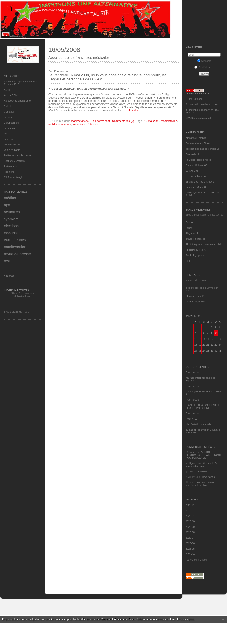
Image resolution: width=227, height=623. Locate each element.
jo (187, 471)
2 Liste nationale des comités (202, 104)
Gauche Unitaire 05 (196, 165)
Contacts (9, 111)
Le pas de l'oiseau (196, 176)
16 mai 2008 (151, 121)
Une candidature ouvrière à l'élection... (200, 484)
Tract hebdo (192, 372)
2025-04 (190, 554)
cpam (67, 124)
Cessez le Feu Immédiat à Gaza (202, 464)
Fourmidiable (193, 154)
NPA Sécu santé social (198, 118)
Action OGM (11, 95)
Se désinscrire (204, 67)
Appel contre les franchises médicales (79, 57)
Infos (6, 133)
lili (187, 482)
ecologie (8, 117)
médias (10, 198)
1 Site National (194, 99)
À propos (9, 276)
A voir (7, 89)
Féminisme (10, 128)
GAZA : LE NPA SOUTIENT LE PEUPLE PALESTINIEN (203, 406)
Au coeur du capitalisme (17, 100)
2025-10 (190, 521)
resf (7, 261)
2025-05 (190, 548)
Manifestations (12, 144)
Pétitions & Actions (14, 161)
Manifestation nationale (198, 424)
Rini (188, 260)
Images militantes (195, 238)
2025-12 (190, 510)
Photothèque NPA (195, 249)
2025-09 (190, 526)
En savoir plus (185, 619)
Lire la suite (131, 110)
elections (11, 226)
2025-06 (190, 543)
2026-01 (190, 505)
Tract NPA (191, 418)
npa (7, 205)
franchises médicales (85, 124)
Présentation (11, 166)
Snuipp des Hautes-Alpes (200, 181)
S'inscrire (204, 60)
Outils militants (12, 150)
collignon (191, 463)
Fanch (189, 228)
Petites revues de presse (17, 155)
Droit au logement (195, 301)
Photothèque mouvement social (203, 244)
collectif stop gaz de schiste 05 (202, 148)
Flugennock (192, 233)
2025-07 (190, 537)
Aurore (190, 452)
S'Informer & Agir (13, 177)
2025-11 (190, 516)
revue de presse (17, 254)
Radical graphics (195, 255)
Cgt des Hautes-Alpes (198, 143)
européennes (15, 240)
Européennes (11, 122)
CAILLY (190, 477)
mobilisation (13, 233)
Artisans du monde (196, 137)
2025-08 (190, 532)
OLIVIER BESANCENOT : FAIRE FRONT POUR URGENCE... (203, 455)
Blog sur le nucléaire (197, 296)
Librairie (8, 139)
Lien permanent (100, 121)
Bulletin (8, 106)
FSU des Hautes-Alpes (198, 159)
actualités (12, 212)
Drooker (190, 222)
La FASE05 (192, 170)
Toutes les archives (196, 559)
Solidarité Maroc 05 (196, 187)
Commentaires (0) (123, 121)
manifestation (15, 247)
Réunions (9, 171)
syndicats (11, 219)
